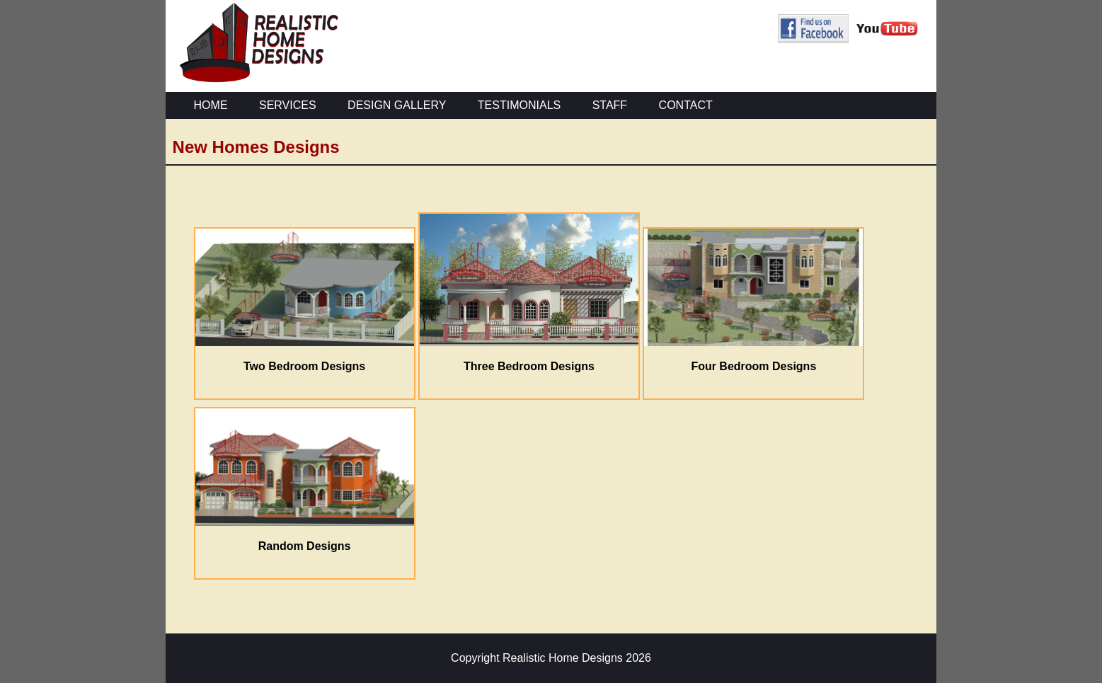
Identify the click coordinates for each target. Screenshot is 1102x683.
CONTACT (686, 105)
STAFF (609, 105)
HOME (211, 105)
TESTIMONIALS (519, 105)
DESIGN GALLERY (397, 105)
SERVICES (287, 105)
